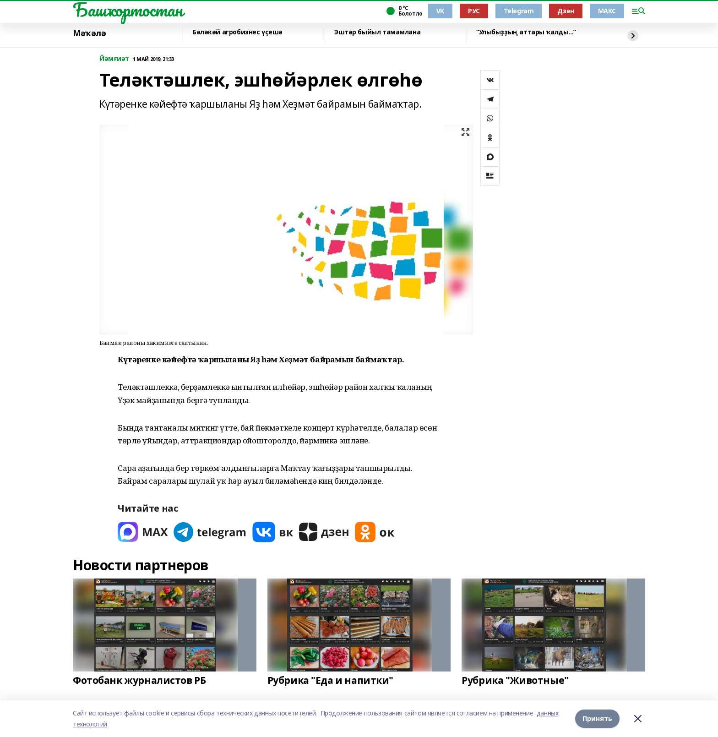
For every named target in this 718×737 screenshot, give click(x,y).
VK (440, 10)
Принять (597, 718)
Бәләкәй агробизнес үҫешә (237, 32)
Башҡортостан (128, 9)
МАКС (607, 10)
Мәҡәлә (89, 33)
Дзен (565, 10)
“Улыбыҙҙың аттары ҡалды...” (526, 32)
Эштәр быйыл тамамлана (377, 32)
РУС (474, 10)
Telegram (519, 10)
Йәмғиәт (114, 59)
